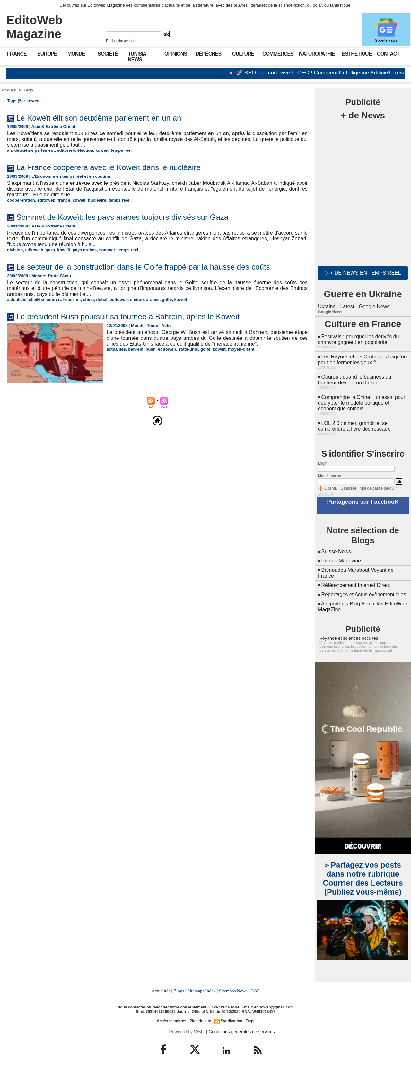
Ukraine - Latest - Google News (353, 306)
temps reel (121, 150)
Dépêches (208, 53)
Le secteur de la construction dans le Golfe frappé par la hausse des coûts (143, 266)
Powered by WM (185, 1031)
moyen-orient (241, 349)
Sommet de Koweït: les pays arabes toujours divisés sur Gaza (122, 217)
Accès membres (171, 1021)
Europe (47, 53)
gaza (50, 249)
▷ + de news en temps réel (363, 273)
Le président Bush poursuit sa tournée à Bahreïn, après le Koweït (128, 316)
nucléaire (97, 200)
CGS (254, 990)
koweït (101, 150)
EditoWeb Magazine (34, 27)
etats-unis (188, 349)
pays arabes (85, 249)
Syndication (231, 1021)
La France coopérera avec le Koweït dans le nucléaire (108, 167)
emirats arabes (145, 299)
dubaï (102, 299)
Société (108, 53)
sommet (107, 249)
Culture (243, 53)
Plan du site (200, 1021)
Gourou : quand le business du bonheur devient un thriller (354, 379)
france (64, 200)
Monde (76, 53)
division (15, 249)
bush (151, 349)
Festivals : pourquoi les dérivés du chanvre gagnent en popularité (358, 339)
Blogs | (179, 990)
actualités (16, 299)
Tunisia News (137, 56)
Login (322, 463)
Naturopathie (317, 53)
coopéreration (21, 200)
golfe (167, 299)
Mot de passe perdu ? (378, 488)
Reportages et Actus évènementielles (363, 594)
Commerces (277, 53)
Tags (28, 90)
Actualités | (162, 990)
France (17, 53)
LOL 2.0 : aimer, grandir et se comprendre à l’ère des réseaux (354, 426)
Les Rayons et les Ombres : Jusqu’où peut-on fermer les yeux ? (362, 359)
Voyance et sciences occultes (348, 638)
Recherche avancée (121, 41)
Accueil (9, 90)
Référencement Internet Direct (355, 585)
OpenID (330, 488)
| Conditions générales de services (240, 1031)
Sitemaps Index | (202, 990)
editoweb (66, 150)
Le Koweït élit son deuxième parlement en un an (98, 118)
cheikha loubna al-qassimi (55, 299)
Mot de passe (329, 476)
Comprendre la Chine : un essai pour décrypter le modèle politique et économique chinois (361, 402)
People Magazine (341, 560)
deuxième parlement (34, 150)
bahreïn (135, 349)
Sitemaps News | (234, 990)
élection (85, 150)
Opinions (175, 53)
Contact (388, 53)
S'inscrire (348, 488)
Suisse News (336, 551)
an (9, 150)
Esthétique (357, 53)
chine (88, 299)
